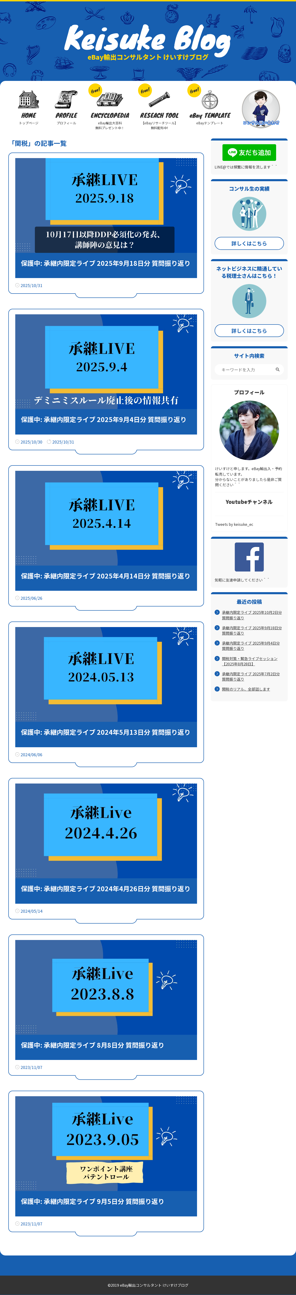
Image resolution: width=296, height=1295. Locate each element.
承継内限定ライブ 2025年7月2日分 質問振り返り (251, 676)
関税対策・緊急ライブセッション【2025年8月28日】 (250, 661)
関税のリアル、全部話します (246, 689)
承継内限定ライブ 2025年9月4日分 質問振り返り (251, 645)
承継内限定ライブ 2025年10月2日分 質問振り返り (252, 615)
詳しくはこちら (249, 243)
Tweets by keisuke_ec (234, 524)
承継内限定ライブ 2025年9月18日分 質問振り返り (252, 630)
